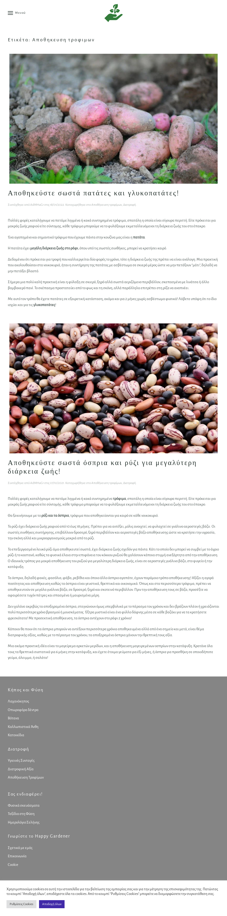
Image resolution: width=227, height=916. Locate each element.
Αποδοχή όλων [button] (51, 904)
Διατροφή (129, 205)
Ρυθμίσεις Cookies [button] (21, 904)
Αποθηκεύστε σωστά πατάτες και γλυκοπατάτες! (93, 193)
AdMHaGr (37, 205)
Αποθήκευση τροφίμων (106, 205)
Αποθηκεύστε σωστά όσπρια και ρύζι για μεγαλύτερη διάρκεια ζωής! (102, 466)
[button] (17, 13)
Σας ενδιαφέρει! (24, 794)
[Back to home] (113, 13)
